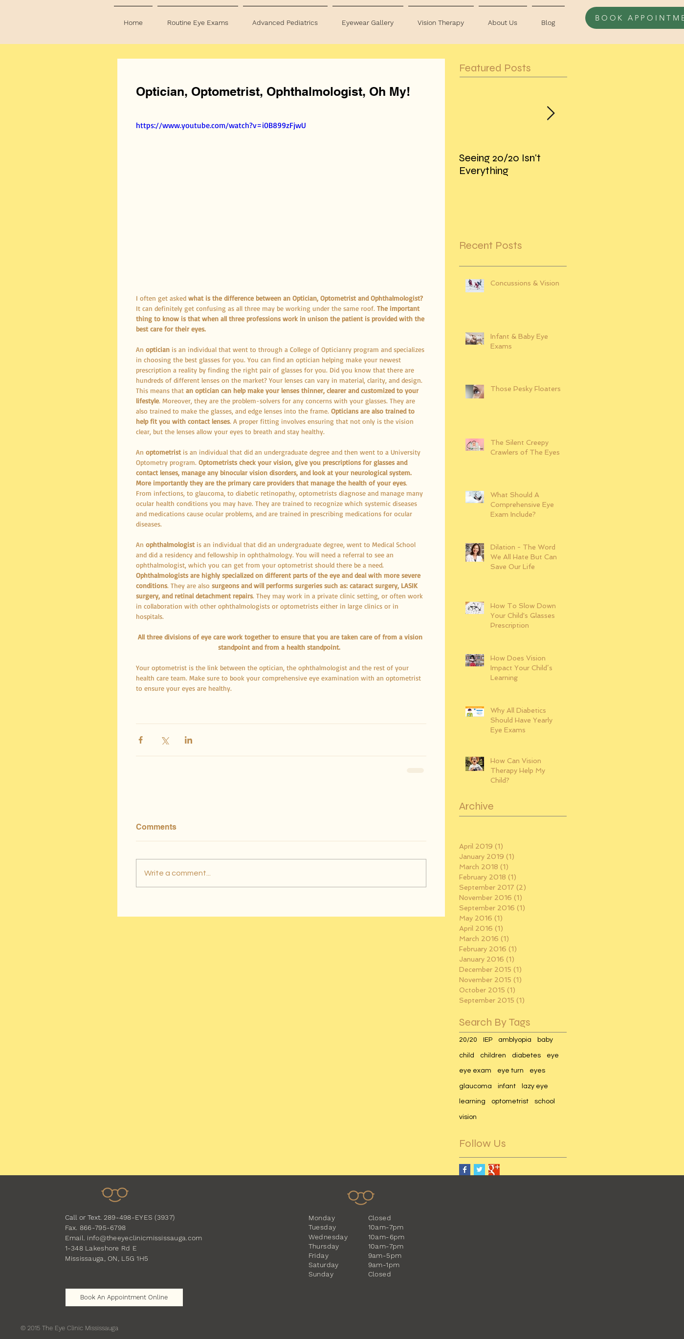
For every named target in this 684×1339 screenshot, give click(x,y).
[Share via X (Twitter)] (164, 740)
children (493, 1055)
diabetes (526, 1055)
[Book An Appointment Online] (124, 1297)
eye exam (475, 1070)
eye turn (510, 1070)
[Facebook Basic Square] (464, 1169)
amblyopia (514, 1039)
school (544, 1101)
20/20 (468, 1039)
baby (545, 1039)
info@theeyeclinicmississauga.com (144, 1238)
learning (472, 1101)
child (466, 1055)
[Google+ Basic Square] (494, 1169)
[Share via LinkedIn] (188, 740)
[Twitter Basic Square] (479, 1169)
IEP (487, 1039)
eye (553, 1055)
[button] (198, 18)
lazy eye (535, 1086)
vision (468, 1117)
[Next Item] (551, 113)
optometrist (510, 1101)
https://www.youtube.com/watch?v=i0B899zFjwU (221, 125)
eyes (537, 1070)
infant (507, 1086)
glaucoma (475, 1086)
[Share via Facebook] (140, 740)
